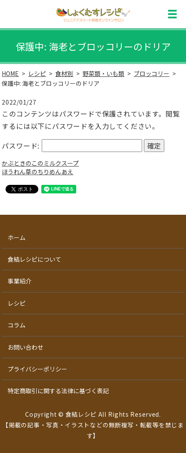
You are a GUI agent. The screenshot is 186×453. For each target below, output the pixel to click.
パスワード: (72, 145)
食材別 (64, 73)
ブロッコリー (151, 73)
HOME (10, 73)
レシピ (37, 73)
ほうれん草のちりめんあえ (37, 171)
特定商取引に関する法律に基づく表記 (58, 390)
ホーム (17, 237)
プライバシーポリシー (37, 369)
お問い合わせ (25, 347)
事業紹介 (19, 281)
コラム (17, 325)
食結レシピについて (34, 259)
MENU (172, 14)
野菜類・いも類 (103, 73)
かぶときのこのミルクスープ (40, 163)
